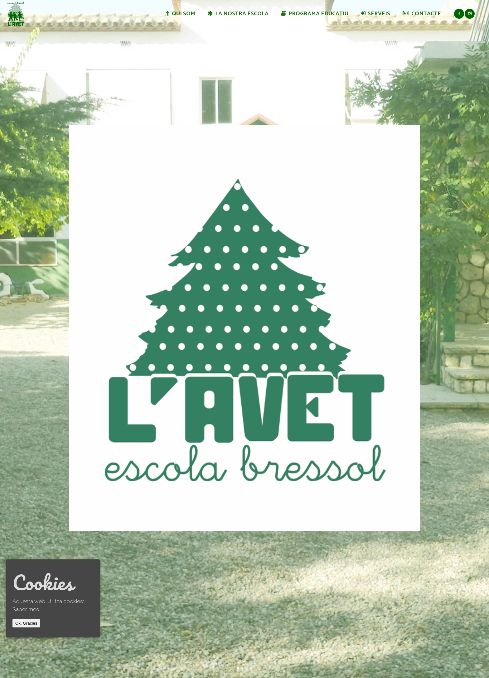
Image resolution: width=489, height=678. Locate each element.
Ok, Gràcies (26, 623)
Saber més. (26, 609)
